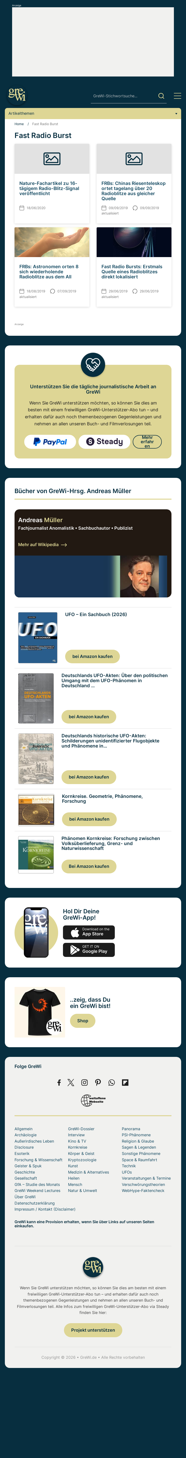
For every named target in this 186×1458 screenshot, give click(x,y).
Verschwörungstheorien (143, 1185)
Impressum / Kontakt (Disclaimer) (45, 1210)
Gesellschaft (26, 1179)
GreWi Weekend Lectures (37, 1191)
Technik (129, 1166)
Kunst (73, 1166)
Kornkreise (77, 1148)
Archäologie (26, 1135)
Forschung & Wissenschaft (38, 1160)
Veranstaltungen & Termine (146, 1179)
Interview (76, 1135)
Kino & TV (77, 1141)
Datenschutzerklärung (35, 1203)
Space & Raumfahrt (139, 1160)
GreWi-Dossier (81, 1129)
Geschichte (25, 1172)
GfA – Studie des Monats (37, 1185)
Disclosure (24, 1148)
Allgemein (23, 1129)
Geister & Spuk (28, 1166)
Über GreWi (25, 1197)
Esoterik (22, 1154)
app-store (89, 933)
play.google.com (89, 951)
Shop (82, 1021)
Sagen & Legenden (139, 1148)
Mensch (75, 1185)
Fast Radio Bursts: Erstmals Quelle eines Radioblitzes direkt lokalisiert (131, 272)
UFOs (127, 1172)
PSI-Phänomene (136, 1135)
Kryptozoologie (82, 1160)
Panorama (131, 1129)
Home (19, 124)
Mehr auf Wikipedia (42, 544)
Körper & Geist (81, 1154)
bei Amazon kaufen (92, 656)
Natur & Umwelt (82, 1191)
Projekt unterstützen (93, 1331)
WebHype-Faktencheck (143, 1191)
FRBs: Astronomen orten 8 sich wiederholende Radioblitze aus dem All (48, 272)
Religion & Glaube (138, 1141)
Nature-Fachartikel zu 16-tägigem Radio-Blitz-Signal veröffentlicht (49, 188)
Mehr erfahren (147, 442)
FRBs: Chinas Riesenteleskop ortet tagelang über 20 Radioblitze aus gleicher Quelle (133, 191)
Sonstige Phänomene (141, 1154)
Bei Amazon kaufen (89, 867)
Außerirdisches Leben (34, 1141)
